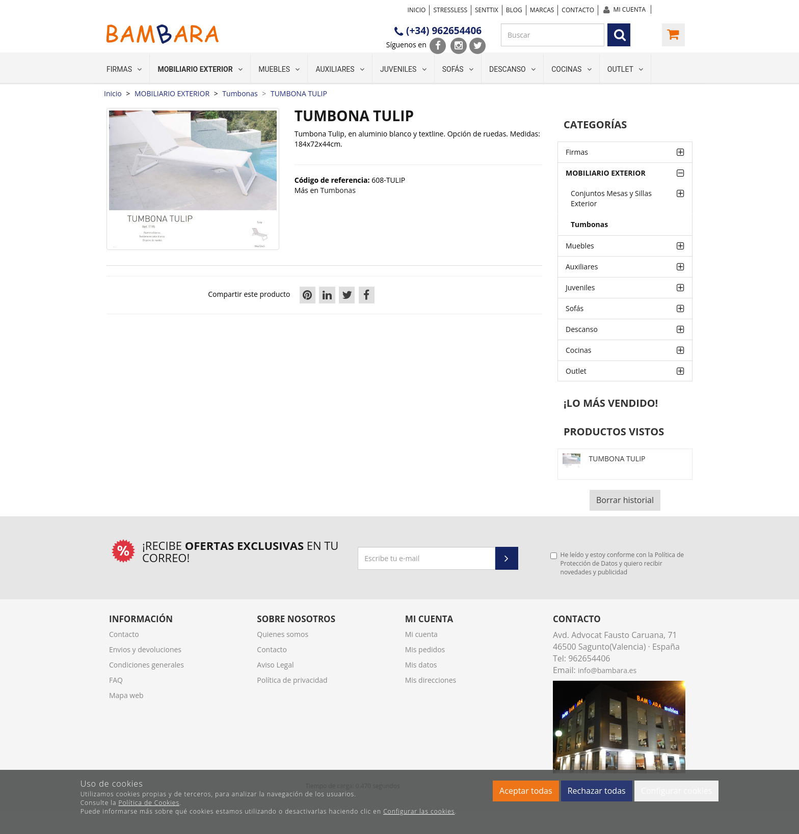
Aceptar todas (525, 790)
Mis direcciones (431, 680)
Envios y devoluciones (145, 649)
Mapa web (126, 695)
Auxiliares (339, 69)
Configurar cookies (676, 790)
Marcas (542, 10)
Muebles (279, 69)
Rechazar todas (597, 790)
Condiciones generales (146, 665)
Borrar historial (625, 500)
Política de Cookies (149, 802)
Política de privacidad (292, 680)
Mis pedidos (425, 649)
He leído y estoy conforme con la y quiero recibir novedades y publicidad (617, 563)
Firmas (124, 69)
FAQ (116, 680)
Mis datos (421, 665)
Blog (514, 10)
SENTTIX (486, 10)
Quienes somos (282, 634)
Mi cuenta (630, 9)
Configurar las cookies (419, 811)
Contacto (578, 10)
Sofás (457, 69)
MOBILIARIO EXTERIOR (200, 69)
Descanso (512, 69)
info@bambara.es (607, 670)
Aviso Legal (275, 665)
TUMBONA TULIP (617, 458)
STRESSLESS (450, 10)
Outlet (625, 69)
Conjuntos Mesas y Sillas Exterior (611, 198)
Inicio (416, 10)
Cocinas (571, 69)
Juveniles (403, 69)
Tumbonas (589, 224)
